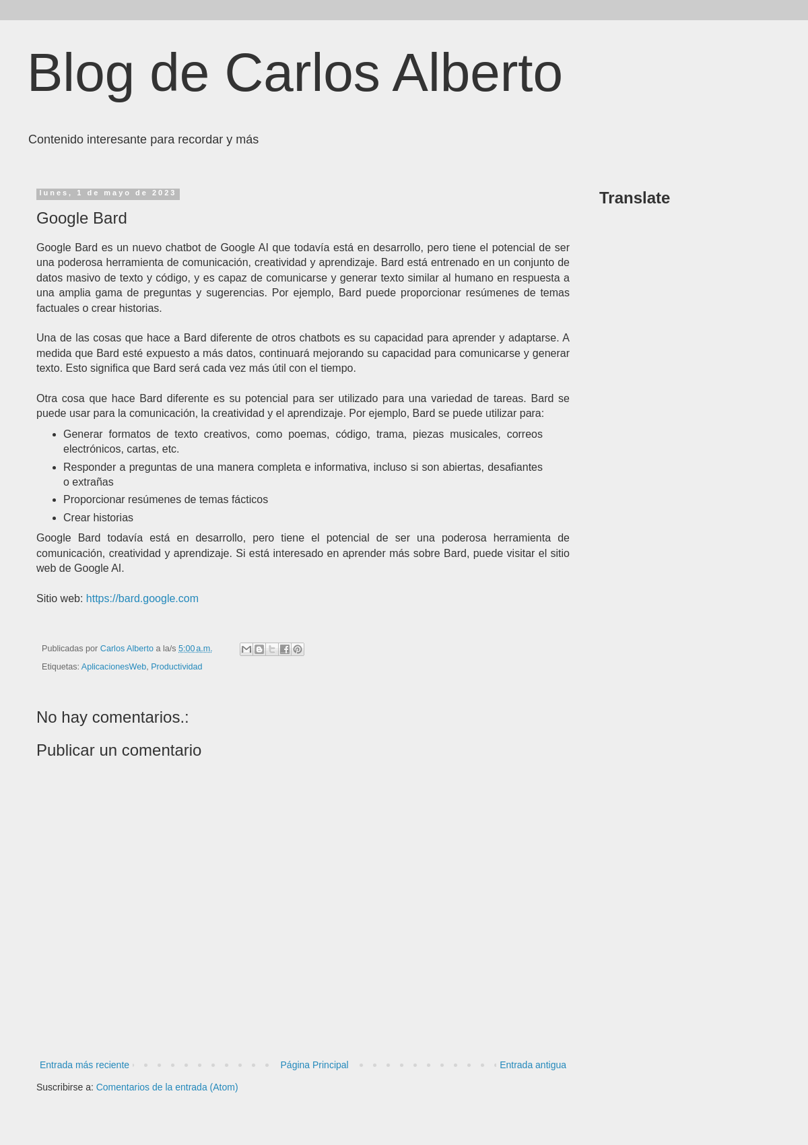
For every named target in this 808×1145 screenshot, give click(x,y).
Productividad (176, 667)
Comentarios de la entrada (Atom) (167, 1087)
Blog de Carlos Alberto (295, 72)
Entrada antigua (533, 1064)
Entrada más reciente (84, 1064)
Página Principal (315, 1064)
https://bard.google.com (142, 598)
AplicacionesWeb (113, 667)
